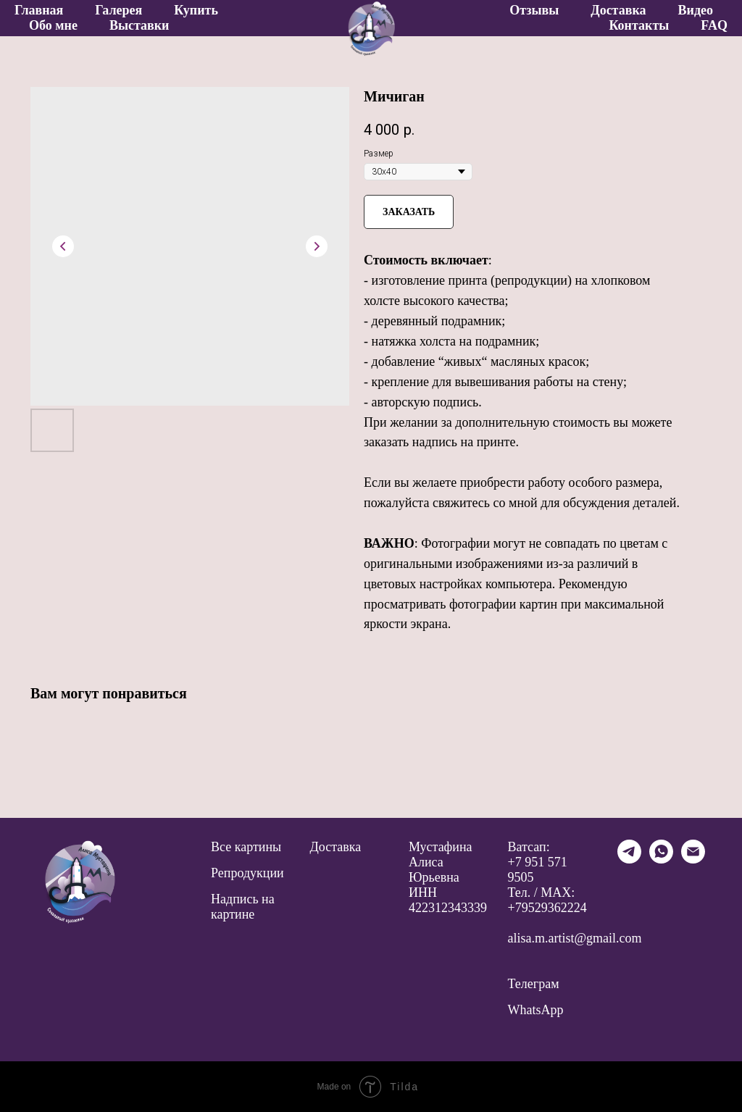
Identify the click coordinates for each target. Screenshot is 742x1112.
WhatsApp (536, 1010)
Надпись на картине (243, 906)
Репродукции (247, 873)
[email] (693, 859)
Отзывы (534, 10)
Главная (38, 10)
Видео (695, 10)
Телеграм (533, 984)
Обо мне (53, 25)
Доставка (618, 10)
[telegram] (629, 859)
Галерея (118, 10)
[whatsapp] (661, 859)
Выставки (139, 25)
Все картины (246, 847)
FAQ (714, 25)
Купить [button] (196, 10)
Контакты (639, 25)
